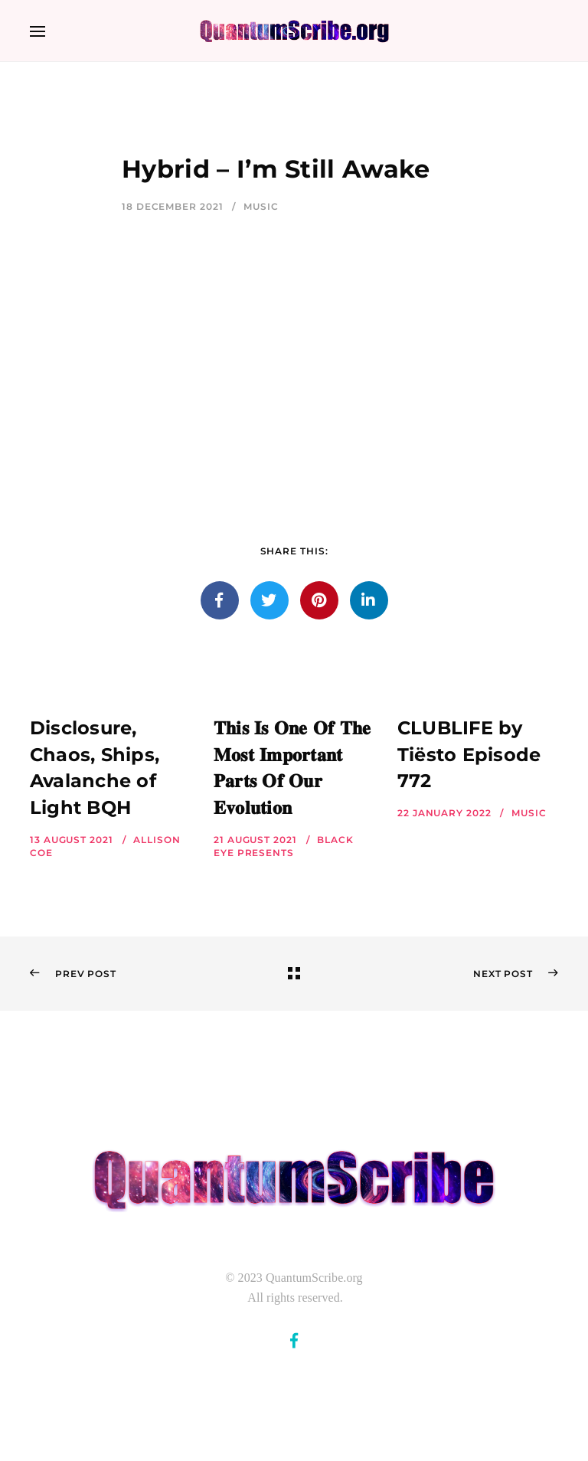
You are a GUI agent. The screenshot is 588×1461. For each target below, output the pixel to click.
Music (261, 206)
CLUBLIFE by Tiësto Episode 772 (469, 755)
